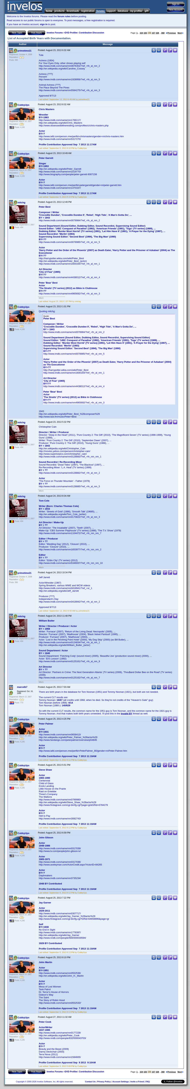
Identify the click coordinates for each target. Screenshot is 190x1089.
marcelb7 (22, 687)
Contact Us (90, 1082)
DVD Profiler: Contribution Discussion (84, 32)
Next (180, 33)
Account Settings (120, 1082)
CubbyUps (23, 105)
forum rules (64, 16)
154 (141, 33)
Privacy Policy (104, 1082)
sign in (44, 24)
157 (153, 33)
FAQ (148, 1082)
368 (162, 33)
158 (157, 33)
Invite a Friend (137, 1082)
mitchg (21, 202)
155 (145, 33)
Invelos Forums (55, 32)
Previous (171, 33)
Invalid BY (126, 713)
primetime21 (25, 50)
